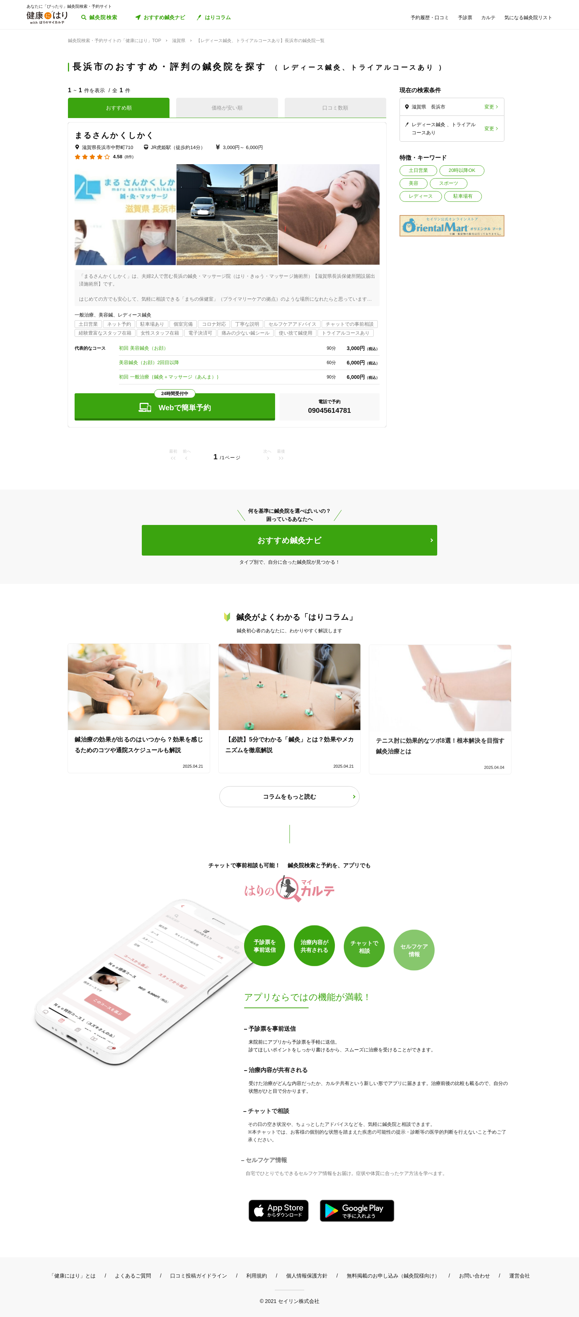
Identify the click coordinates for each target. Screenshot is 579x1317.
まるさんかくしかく (115, 135)
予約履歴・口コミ (430, 17)
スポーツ (448, 183)
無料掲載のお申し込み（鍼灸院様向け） (393, 1276)
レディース (421, 196)
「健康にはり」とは (72, 1276)
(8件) (128, 157)
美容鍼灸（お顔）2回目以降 (149, 362)
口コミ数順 (335, 108)
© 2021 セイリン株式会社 (289, 1301)
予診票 (465, 17)
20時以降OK (462, 170)
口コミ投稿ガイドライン (198, 1276)
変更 (489, 106)
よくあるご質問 (133, 1276)
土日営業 (418, 170)
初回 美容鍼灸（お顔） (143, 348)
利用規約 (256, 1276)
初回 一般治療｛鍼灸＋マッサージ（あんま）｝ (170, 376)
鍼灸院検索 (103, 17)
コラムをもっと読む (289, 797)
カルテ (488, 17)
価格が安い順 (227, 108)
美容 (413, 183)
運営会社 (519, 1276)
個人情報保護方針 (307, 1276)
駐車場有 (463, 196)
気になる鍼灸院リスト (528, 17)
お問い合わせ (474, 1276)
